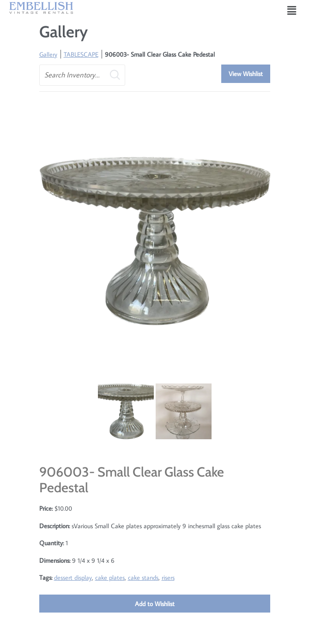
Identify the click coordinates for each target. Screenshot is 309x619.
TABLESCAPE (81, 54)
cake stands (143, 577)
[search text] (82, 75)
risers (168, 577)
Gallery (48, 54)
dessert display (73, 577)
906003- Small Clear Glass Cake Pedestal (160, 54)
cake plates (110, 577)
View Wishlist (246, 73)
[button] (292, 10)
